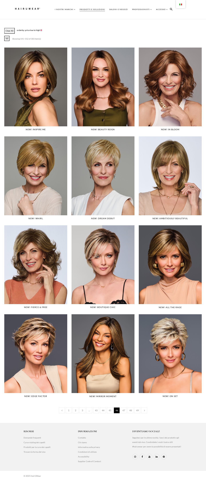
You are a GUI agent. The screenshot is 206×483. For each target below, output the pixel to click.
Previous (62, 410)
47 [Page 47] (123, 410)
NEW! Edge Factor (35, 396)
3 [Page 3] (82, 410)
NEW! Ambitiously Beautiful (170, 218)
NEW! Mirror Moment (103, 396)
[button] (171, 9)
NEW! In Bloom (170, 129)
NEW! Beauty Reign (103, 129)
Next (144, 410)
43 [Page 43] (96, 410)
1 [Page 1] (68, 410)
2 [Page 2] (75, 410)
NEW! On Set (170, 396)
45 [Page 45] (110, 410)
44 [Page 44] (103, 410)
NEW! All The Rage (170, 307)
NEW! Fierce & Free (35, 307)
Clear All (9, 31)
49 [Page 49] (137, 410)
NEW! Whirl (35, 218)
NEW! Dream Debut (103, 218)
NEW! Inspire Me (36, 129)
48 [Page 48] (130, 410)
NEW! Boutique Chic (103, 307)
